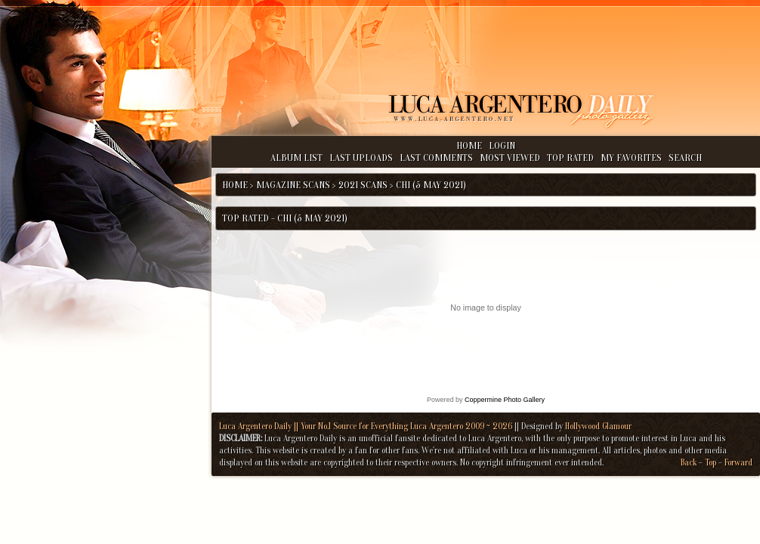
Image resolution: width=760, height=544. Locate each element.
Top (710, 462)
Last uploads (361, 157)
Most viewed (510, 157)
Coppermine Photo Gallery (505, 399)
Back (689, 462)
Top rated (570, 157)
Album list (296, 157)
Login (502, 145)
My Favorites (631, 157)
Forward (738, 462)
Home (469, 145)
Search (685, 157)
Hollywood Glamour (598, 426)
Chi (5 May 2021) (431, 184)
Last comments (436, 157)
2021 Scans (363, 184)
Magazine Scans (293, 184)
